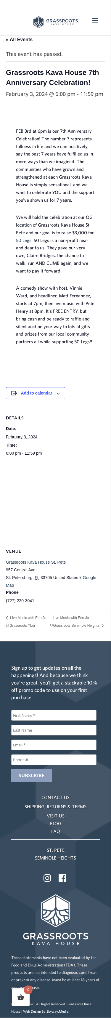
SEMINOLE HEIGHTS (55, 857)
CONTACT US (55, 797)
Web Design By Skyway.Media (45, 1011)
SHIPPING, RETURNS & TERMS (55, 806)
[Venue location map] (55, 504)
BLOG (55, 823)
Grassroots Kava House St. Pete (36, 562)
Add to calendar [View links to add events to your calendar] (36, 393)
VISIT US (56, 815)
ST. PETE (56, 850)
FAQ (55, 831)
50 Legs (23, 240)
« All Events (19, 39)
